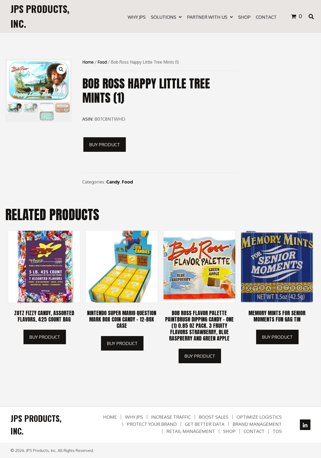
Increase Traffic (171, 417)
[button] (305, 424)
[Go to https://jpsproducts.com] (49, 16)
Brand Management (257, 424)
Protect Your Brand (152, 424)
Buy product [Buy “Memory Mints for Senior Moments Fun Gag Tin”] (277, 337)
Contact (254, 431)
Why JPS (134, 417)
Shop (229, 431)
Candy (113, 182)
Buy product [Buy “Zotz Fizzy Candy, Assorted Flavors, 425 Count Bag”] (44, 337)
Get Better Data (204, 424)
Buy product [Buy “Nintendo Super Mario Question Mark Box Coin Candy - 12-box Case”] (122, 343)
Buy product (104, 144)
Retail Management (190, 431)
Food (102, 62)
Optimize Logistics (259, 417)
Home (88, 62)
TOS (277, 431)
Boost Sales (213, 417)
